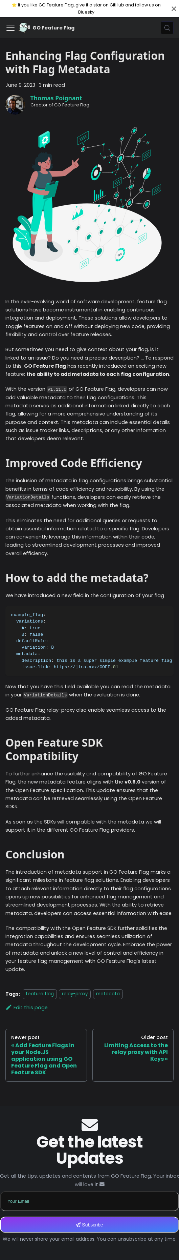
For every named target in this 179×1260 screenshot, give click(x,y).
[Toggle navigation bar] (10, 28)
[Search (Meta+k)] (167, 27)
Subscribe (89, 1224)
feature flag (40, 994)
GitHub (117, 5)
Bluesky (86, 12)
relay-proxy (75, 994)
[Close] (174, 8)
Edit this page (26, 1007)
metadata (108, 994)
